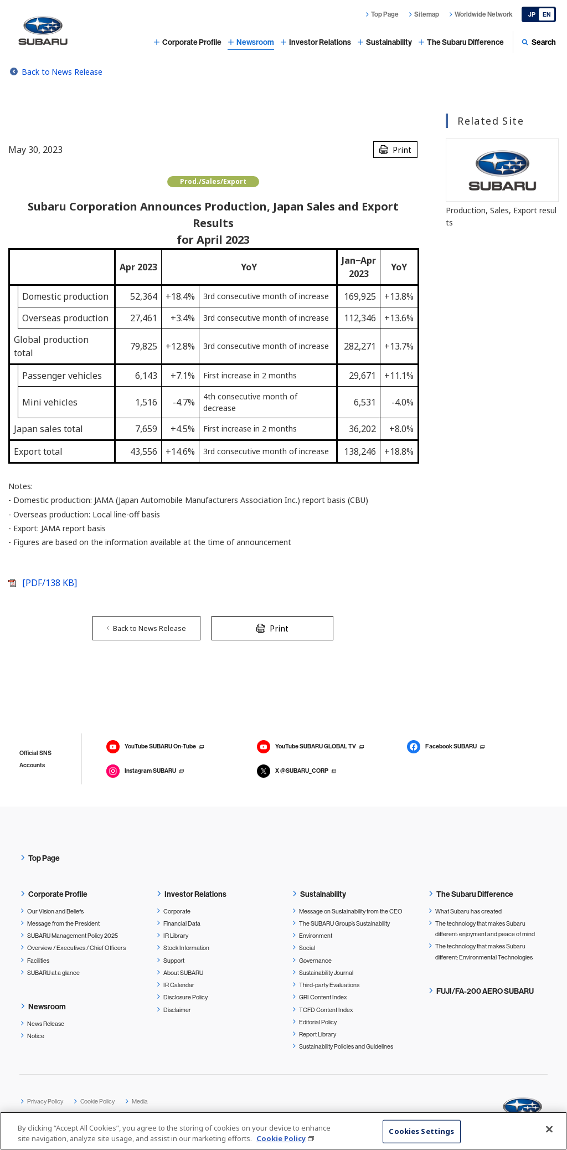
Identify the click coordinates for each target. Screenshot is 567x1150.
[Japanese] (539, 14)
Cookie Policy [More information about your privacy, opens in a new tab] (281, 1138)
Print (402, 149)
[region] (283, 1131)
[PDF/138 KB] (49, 583)
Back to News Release (62, 71)
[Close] (549, 1129)
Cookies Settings (421, 1131)
